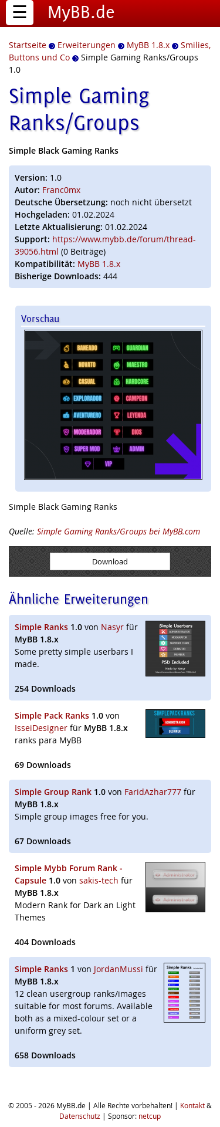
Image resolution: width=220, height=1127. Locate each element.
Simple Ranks (41, 626)
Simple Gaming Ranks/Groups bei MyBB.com (118, 531)
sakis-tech (99, 880)
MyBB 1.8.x (98, 263)
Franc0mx (61, 189)
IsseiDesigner (41, 727)
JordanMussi (118, 968)
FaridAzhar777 (152, 791)
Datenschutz (79, 1116)
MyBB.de (81, 11)
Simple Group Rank (53, 791)
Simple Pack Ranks (52, 715)
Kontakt (192, 1105)
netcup (149, 1116)
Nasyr (112, 626)
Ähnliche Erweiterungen (78, 599)
